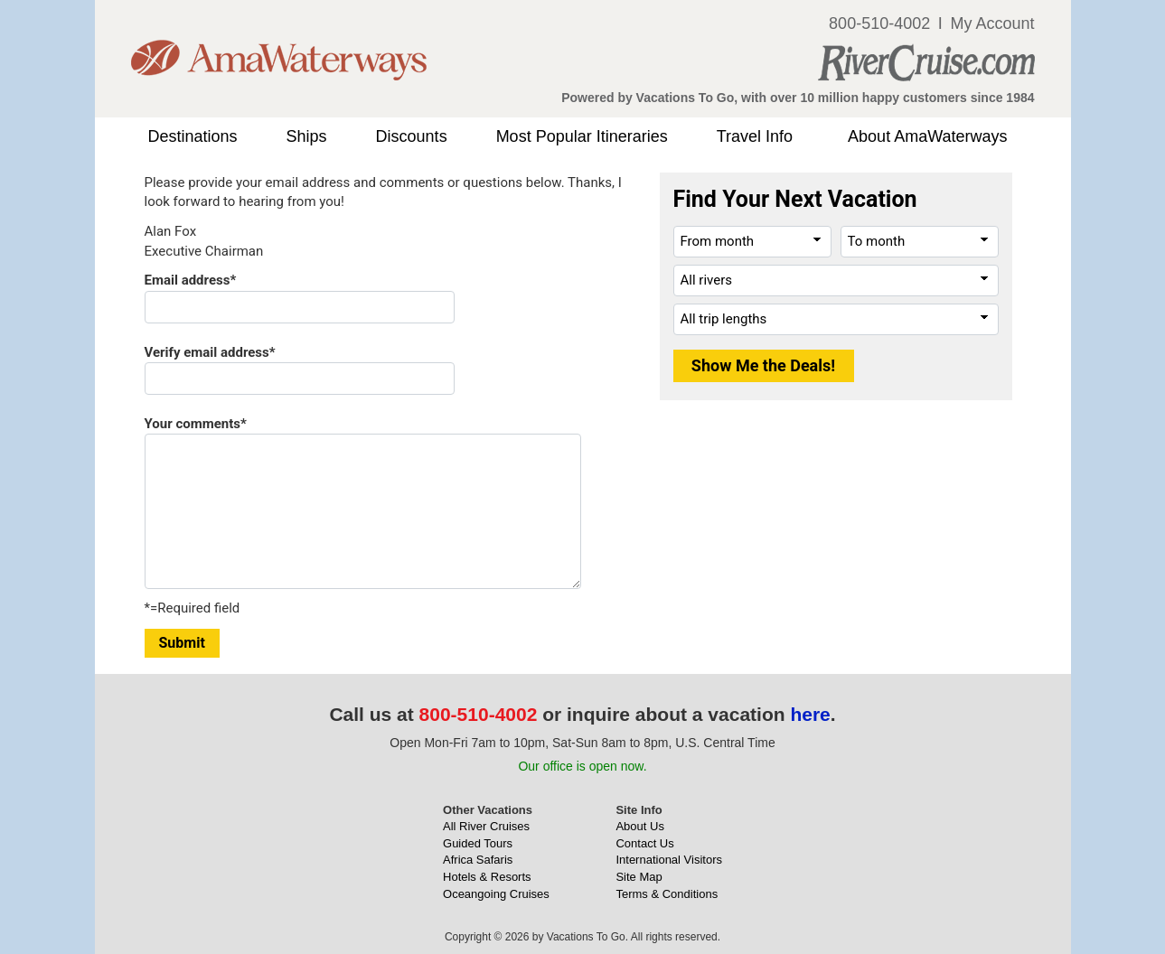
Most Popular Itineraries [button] (582, 136)
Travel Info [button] (755, 136)
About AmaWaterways (927, 136)
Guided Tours (477, 843)
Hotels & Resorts (487, 877)
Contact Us (644, 843)
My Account (992, 23)
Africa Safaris (477, 859)
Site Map (638, 877)
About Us (639, 826)
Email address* (191, 280)
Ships (307, 136)
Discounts (411, 136)
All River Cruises (486, 826)
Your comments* (196, 424)
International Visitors (668, 859)
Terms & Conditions (666, 894)
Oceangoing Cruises (496, 894)
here (810, 714)
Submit (182, 642)
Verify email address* (210, 352)
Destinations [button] (193, 136)
